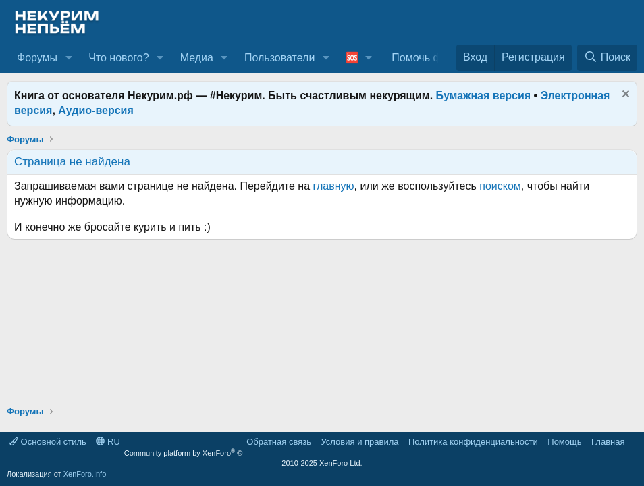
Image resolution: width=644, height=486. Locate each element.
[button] (68, 58)
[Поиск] (607, 57)
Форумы (37, 57)
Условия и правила (359, 442)
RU (107, 442)
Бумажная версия (483, 95)
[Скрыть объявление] (624, 95)
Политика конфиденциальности (473, 442)
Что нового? (118, 57)
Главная (607, 442)
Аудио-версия (96, 110)
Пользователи (279, 57)
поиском (500, 186)
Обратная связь (278, 442)
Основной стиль (47, 442)
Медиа (196, 57)
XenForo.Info (85, 474)
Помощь (564, 442)
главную (333, 186)
